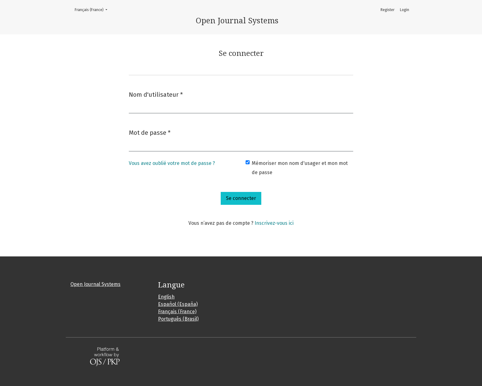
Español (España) (178, 304)
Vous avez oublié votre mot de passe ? (172, 163)
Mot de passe (150, 132)
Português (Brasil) (178, 319)
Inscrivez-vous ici (274, 223)
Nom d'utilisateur (156, 94)
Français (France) (92, 9)
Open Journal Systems (95, 284)
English (166, 297)
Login (404, 10)
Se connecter (241, 198)
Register (387, 10)
